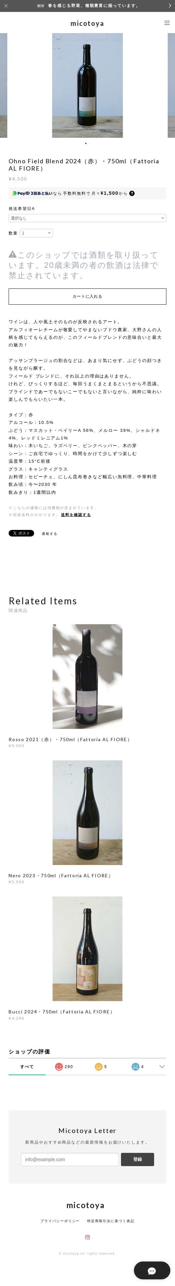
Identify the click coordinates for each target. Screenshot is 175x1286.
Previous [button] (10, 84)
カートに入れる (87, 296)
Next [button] (165, 84)
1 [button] (86, 143)
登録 (137, 1159)
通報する (50, 534)
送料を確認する (76, 515)
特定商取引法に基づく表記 (111, 1221)
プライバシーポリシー (60, 1221)
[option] (87, 85)
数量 (13, 233)
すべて (27, 1066)
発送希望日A (22, 208)
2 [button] (90, 143)
